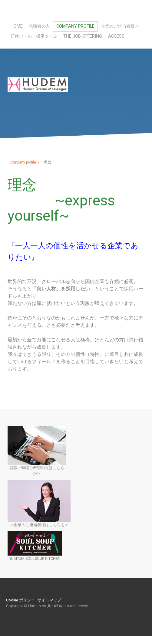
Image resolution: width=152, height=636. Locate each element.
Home (17, 26)
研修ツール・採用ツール (34, 36)
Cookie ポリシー (20, 600)
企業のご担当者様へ (120, 26)
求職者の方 (39, 26)
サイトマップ (49, 600)
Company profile (75, 26)
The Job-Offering (82, 36)
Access (116, 36)
